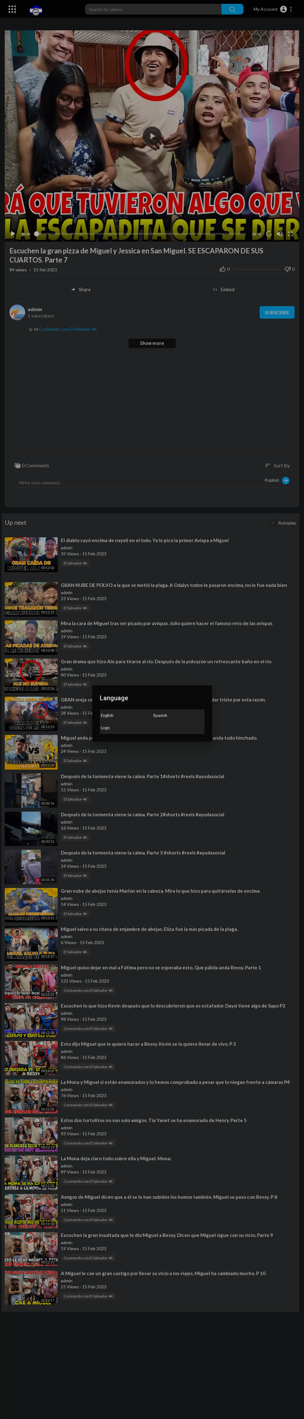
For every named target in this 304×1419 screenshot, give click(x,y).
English (107, 715)
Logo (105, 727)
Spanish (160, 715)
